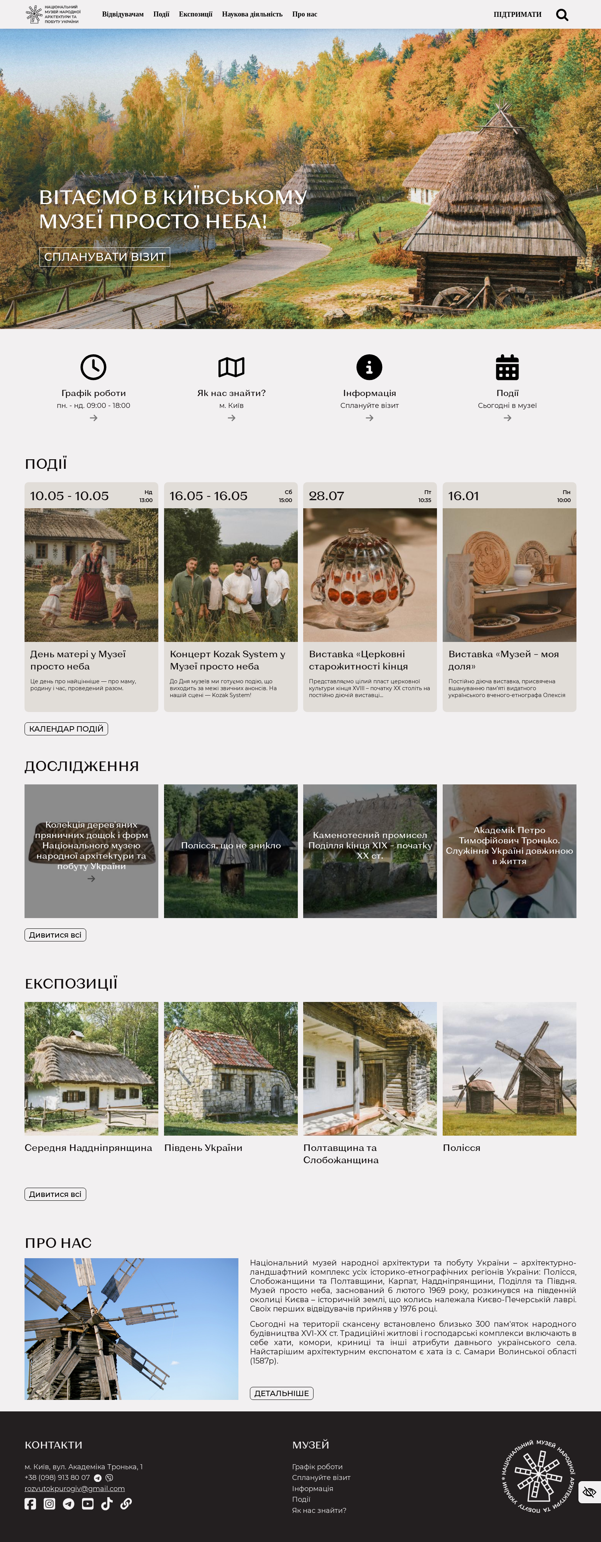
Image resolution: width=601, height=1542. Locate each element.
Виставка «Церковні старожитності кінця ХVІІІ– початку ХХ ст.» (360, 660)
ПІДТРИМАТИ (518, 14)
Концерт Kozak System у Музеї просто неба (227, 659)
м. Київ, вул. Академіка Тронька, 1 (84, 1467)
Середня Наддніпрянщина (88, 1147)
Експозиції (195, 14)
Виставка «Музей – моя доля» (503, 659)
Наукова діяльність (252, 14)
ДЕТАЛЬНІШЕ (282, 1393)
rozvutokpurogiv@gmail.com (75, 1489)
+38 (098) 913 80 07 (57, 1477)
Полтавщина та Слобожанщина (341, 1153)
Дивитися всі (55, 935)
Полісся (462, 1147)
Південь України (203, 1147)
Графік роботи (317, 1467)
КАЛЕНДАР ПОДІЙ (66, 728)
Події (161, 14)
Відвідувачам (123, 14)
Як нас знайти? (319, 1510)
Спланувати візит (107, 257)
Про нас (304, 14)
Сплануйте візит (321, 1477)
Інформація (312, 1489)
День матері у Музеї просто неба (78, 659)
